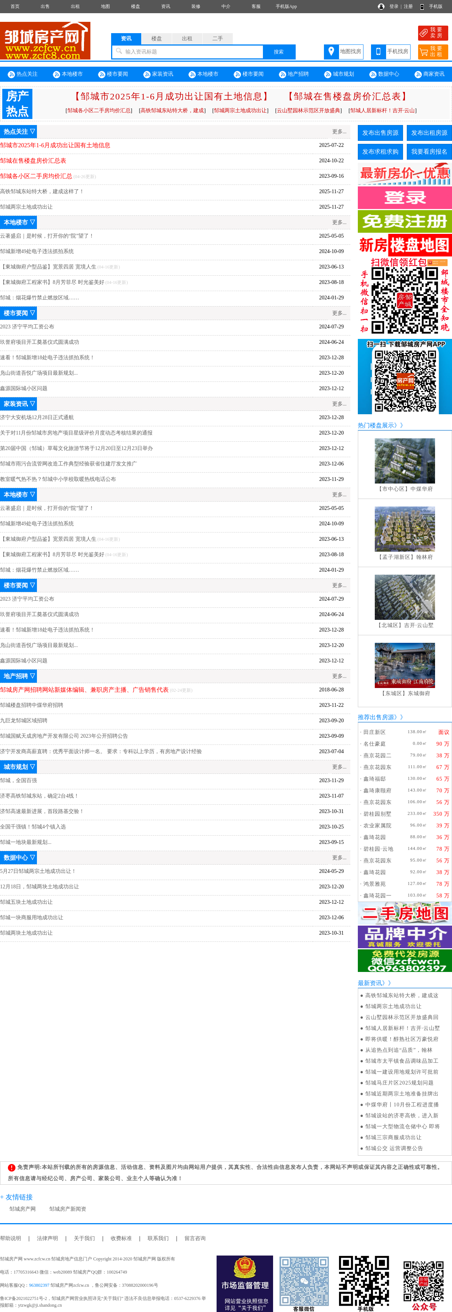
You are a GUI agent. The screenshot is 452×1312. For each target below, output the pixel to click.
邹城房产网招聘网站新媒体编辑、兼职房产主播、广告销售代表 (84, 690)
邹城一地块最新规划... (26, 842)
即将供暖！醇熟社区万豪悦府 (402, 1039)
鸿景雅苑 (374, 884)
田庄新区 (374, 732)
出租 (75, 6)
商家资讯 (429, 74)
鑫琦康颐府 (377, 790)
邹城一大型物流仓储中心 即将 (403, 1126)
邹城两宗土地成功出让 (26, 207)
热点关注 (23, 74)
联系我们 (158, 1238)
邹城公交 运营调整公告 (394, 1148)
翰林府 (424, 557)
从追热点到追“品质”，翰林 (399, 1050)
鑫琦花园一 (377, 896)
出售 (45, 6)
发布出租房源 (429, 133)
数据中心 (384, 74)
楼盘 (135, 6)
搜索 (279, 52)
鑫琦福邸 (374, 779)
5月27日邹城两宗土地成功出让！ (38, 871)
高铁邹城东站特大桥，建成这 (402, 995)
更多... (339, 131)
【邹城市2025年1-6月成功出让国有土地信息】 (172, 96)
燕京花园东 (377, 767)
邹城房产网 (22, 1209)
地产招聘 (294, 74)
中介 (226, 6)
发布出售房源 (380, 133)
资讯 (165, 6)
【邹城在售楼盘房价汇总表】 (347, 96)
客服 (256, 6)
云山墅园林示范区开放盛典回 (402, 1017)
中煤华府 (422, 489)
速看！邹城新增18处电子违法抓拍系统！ (47, 357)
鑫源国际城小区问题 (23, 388)
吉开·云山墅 (419, 625)
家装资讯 (158, 74)
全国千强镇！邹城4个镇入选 (33, 827)
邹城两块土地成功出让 (26, 933)
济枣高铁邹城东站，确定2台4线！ (39, 796)
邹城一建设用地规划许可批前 (402, 1072)
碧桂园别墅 (377, 814)
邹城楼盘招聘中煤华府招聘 (31, 705)
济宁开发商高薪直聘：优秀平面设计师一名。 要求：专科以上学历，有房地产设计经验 (101, 751)
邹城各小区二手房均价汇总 (99, 110)
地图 (105, 6)
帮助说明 (10, 1238)
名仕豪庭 (374, 744)
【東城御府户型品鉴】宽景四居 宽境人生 (48, 267)
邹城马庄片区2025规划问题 (399, 1083)
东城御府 (419, 693)
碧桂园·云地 (378, 849)
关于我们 (84, 1238)
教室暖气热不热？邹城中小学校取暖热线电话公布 (58, 479)
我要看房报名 (429, 151)
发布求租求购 (380, 151)
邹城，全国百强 (18, 780)
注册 (408, 6)
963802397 (39, 1285)
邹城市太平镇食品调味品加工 (402, 1061)
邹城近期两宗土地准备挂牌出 (402, 1094)
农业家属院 (377, 825)
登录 (394, 6)
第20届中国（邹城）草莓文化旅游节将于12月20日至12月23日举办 (76, 448)
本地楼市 (68, 74)
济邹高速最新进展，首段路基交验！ (42, 811)
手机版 (436, 6)
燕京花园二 (377, 755)
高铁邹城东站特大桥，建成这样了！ (42, 191)
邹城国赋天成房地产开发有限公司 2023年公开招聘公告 (64, 736)
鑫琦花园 (374, 837)
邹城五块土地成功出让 (26, 902)
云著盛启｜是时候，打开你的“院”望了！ (47, 236)
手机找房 (397, 51)
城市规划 (339, 74)
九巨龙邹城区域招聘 (23, 720)
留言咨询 (195, 1238)
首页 (15, 6)
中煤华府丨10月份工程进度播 (402, 1105)
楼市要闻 (113, 74)
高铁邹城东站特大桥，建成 (172, 110)
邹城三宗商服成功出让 (393, 1137)
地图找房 (350, 51)
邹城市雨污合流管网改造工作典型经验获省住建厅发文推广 (68, 464)
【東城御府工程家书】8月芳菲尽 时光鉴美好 (52, 282)
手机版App (286, 6)
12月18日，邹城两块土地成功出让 (39, 886)
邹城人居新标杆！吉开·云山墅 (403, 1028)
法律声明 (47, 1238)
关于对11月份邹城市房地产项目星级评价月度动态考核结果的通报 (76, 433)
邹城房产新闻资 (67, 1209)
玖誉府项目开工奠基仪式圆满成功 (39, 342)
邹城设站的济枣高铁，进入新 (402, 1115)
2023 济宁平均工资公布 (27, 327)
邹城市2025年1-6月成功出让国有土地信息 (55, 145)
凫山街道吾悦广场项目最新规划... (39, 373)
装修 (195, 6)
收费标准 (121, 1238)
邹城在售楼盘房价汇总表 (33, 160)
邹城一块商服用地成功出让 (31, 917)
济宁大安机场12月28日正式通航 (37, 417)
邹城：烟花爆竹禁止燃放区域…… (39, 298)
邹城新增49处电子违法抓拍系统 (37, 251)
